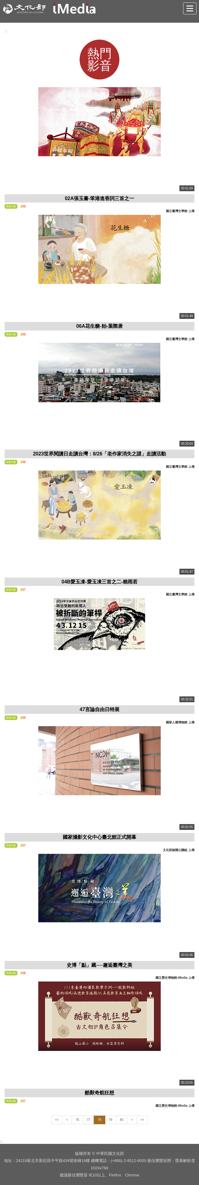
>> (142, 1119)
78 (99, 1119)
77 (88, 1119)
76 (77, 1119)
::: (6, 20)
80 (121, 1119)
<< (57, 1119)
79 (110, 1119)
